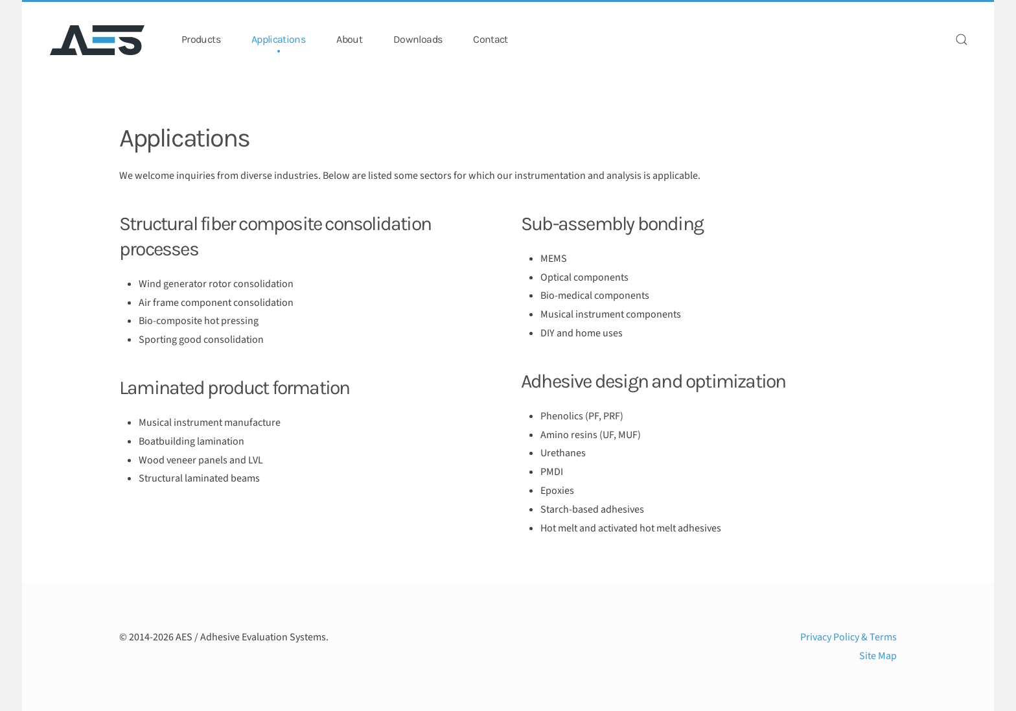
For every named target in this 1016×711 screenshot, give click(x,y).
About (349, 39)
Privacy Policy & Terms (848, 637)
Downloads (417, 39)
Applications (278, 39)
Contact (490, 39)
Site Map (878, 656)
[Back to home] (99, 39)
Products (200, 39)
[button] (961, 39)
